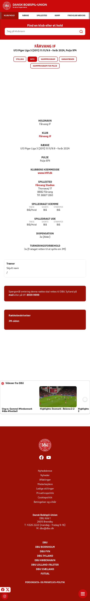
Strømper (58, 207)
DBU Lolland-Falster (45, 565)
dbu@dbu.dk (47, 528)
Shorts (45, 207)
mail (11, 295)
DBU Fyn (45, 551)
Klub (45, 133)
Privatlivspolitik (45, 493)
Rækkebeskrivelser (20, 316)
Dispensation (45, 234)
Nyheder (45, 475)
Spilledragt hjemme (45, 204)
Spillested (45, 182)
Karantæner (68, 59)
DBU (45, 543)
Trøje (31, 207)
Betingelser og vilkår (45, 502)
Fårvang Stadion (45, 185)
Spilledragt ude (45, 219)
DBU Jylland (45, 556)
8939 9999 (33, 295)
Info (32, 59)
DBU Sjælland (45, 569)
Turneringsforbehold (45, 246)
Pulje (45, 157)
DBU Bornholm (45, 547)
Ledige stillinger (45, 489)
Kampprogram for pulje (45, 66)
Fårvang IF (45, 136)
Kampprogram (48, 59)
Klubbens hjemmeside (45, 170)
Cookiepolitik (45, 498)
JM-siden (14, 321)
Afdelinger (45, 480)
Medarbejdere (45, 484)
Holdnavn (45, 121)
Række (45, 145)
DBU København (45, 560)
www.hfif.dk (45, 173)
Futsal (45, 574)
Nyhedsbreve (45, 471)
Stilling (20, 59)
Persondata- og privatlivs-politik (45, 582)
